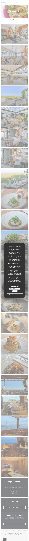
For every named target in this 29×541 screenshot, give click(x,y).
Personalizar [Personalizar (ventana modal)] (14, 290)
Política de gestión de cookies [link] (14, 294)
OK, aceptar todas (14, 286)
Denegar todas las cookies (14, 288)
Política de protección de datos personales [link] (15, 293)
